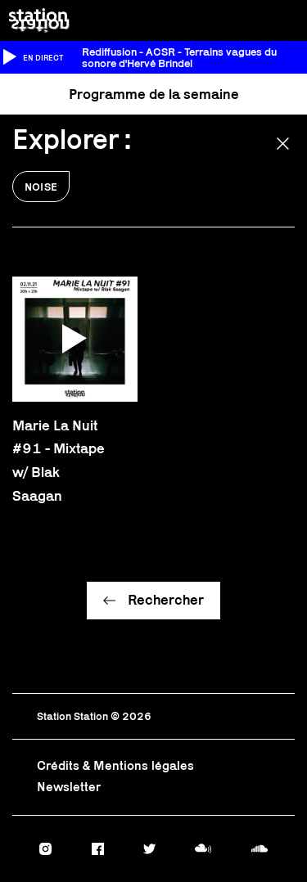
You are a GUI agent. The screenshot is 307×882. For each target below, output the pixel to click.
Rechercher (166, 600)
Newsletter (69, 787)
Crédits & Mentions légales (115, 765)
